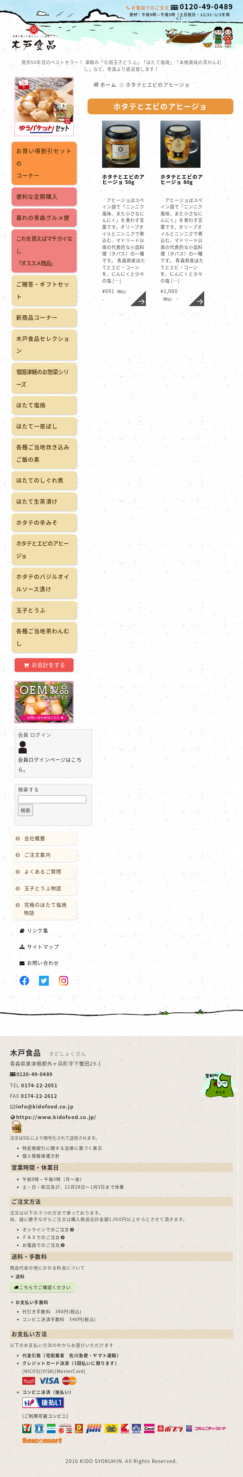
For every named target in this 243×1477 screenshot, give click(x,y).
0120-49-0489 (206, 6)
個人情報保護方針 (41, 1156)
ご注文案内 (34, 854)
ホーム (104, 84)
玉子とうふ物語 (39, 888)
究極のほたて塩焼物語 (42, 908)
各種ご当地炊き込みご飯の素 (43, 453)
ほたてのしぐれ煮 (40, 480)
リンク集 (33, 930)
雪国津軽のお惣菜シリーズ (42, 378)
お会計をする (44, 665)
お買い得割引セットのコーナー (44, 163)
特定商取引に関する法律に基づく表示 (62, 1148)
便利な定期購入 (37, 196)
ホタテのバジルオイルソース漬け (43, 582)
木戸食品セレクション (43, 344)
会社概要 (31, 838)
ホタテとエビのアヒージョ (42, 549)
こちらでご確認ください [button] (42, 1287)
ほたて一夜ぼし (37, 426)
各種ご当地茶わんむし (43, 637)
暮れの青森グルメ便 (43, 217)
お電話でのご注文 (44, 1245)
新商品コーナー (37, 317)
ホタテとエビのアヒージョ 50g (123, 179)
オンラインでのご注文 (48, 1229)
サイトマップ (39, 946)
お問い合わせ (39, 962)
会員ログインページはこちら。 (50, 757)
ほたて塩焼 (31, 405)
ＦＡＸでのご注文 (44, 1237)
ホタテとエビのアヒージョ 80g (181, 179)
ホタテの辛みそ (37, 522)
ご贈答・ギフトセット (43, 290)
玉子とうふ (31, 610)
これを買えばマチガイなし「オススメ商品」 (44, 250)
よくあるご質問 (39, 871)
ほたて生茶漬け (37, 501)
